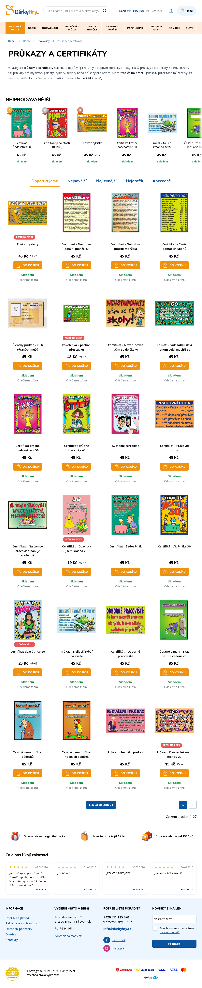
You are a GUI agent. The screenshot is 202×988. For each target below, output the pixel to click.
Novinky (174, 28)
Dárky (26, 41)
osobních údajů (170, 932)
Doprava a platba (17, 918)
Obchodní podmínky (19, 929)
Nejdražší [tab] (134, 181)
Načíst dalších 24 (101, 805)
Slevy (190, 28)
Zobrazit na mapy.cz (68, 936)
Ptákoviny (44, 41)
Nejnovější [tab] (77, 181)
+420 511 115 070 (131, 11)
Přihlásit (174, 944)
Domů (11, 41)
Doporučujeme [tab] (44, 181)
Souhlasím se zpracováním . (177, 930)
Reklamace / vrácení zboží (23, 923)
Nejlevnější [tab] (106, 181)
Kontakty (12, 940)
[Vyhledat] (105, 10)
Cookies (11, 934)
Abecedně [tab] (161, 181)
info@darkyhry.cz (117, 929)
